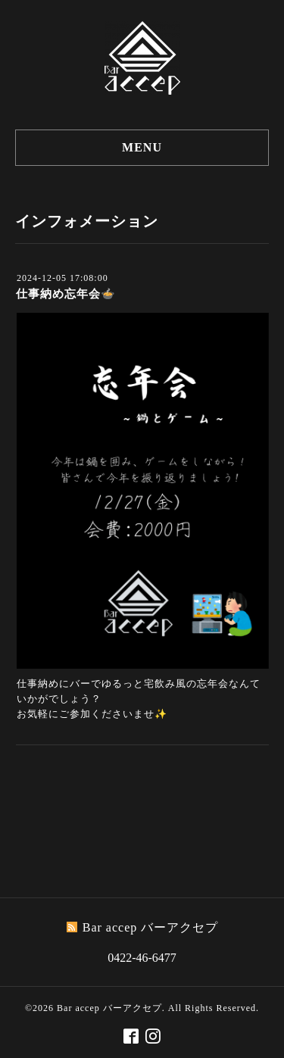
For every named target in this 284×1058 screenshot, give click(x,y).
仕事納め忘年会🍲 (66, 294)
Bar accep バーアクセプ (109, 1008)
